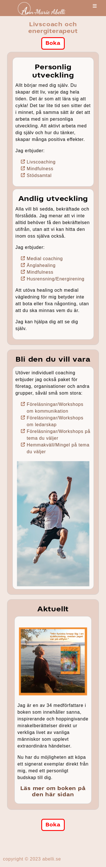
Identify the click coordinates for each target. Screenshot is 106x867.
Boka (53, 43)
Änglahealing (41, 265)
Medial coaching (45, 258)
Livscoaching (41, 162)
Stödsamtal (39, 175)
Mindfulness (40, 168)
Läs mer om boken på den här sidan (52, 791)
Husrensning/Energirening (56, 279)
